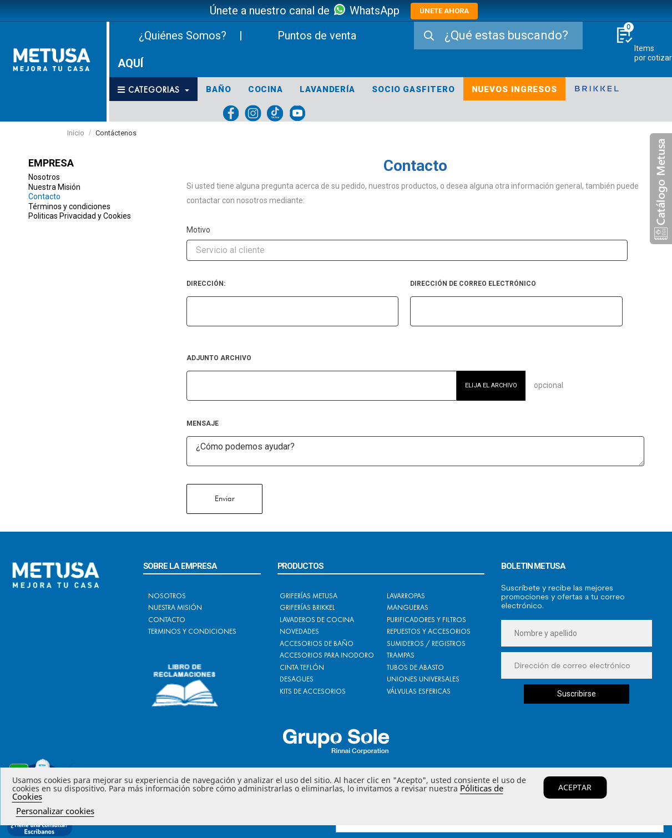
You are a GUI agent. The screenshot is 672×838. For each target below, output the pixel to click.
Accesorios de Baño (316, 643)
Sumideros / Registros (426, 643)
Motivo (198, 229)
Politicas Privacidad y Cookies (79, 215)
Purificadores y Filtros (426, 619)
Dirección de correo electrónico (473, 283)
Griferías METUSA (308, 596)
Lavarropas (406, 596)
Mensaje (202, 423)
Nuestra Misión (54, 187)
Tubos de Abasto (415, 667)
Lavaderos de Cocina (317, 619)
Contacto (44, 196)
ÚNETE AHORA (444, 11)
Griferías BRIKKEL (307, 607)
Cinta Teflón (302, 667)
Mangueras (407, 607)
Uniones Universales (423, 679)
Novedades (299, 631)
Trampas (401, 655)
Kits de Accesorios (313, 691)
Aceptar (575, 787)
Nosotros (44, 177)
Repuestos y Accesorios (429, 631)
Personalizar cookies (55, 810)
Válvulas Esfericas (419, 691)
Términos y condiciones (69, 206)
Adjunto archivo (218, 358)
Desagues (297, 679)
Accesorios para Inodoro (327, 655)
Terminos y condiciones (192, 631)
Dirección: (205, 283)
